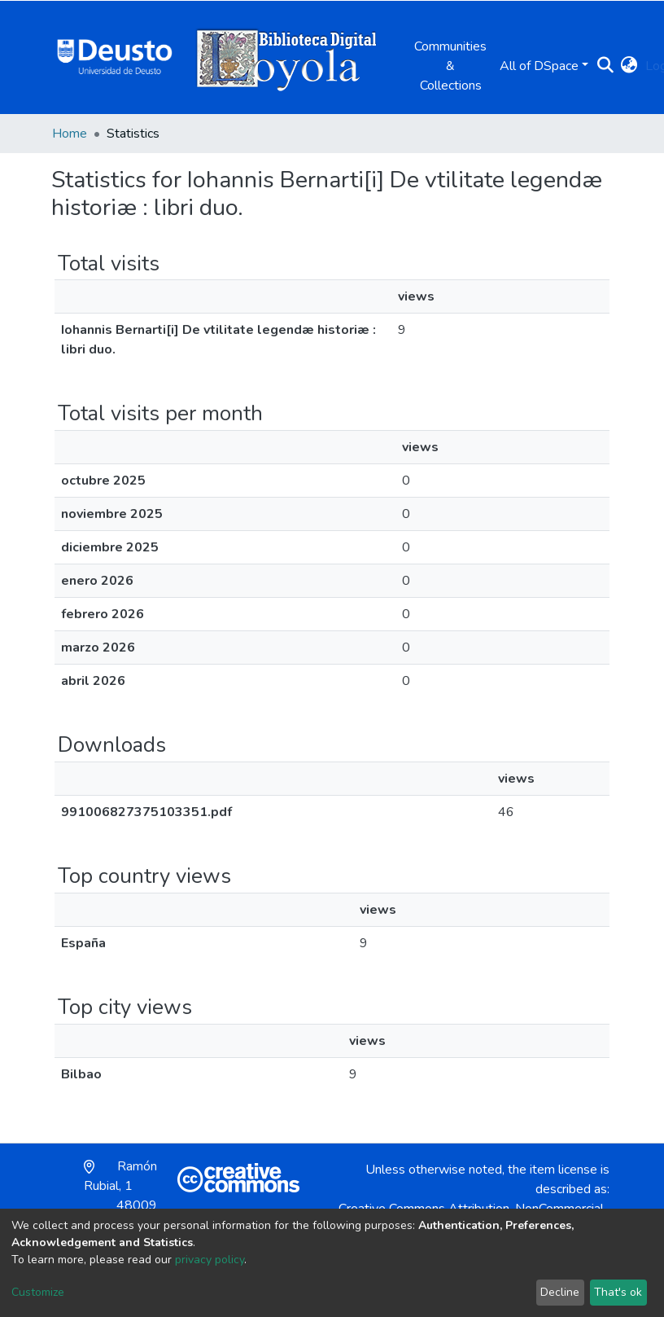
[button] (628, 66)
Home (69, 134)
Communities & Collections (450, 65)
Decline (559, 1292)
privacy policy (209, 1259)
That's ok (618, 1292)
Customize (37, 1292)
